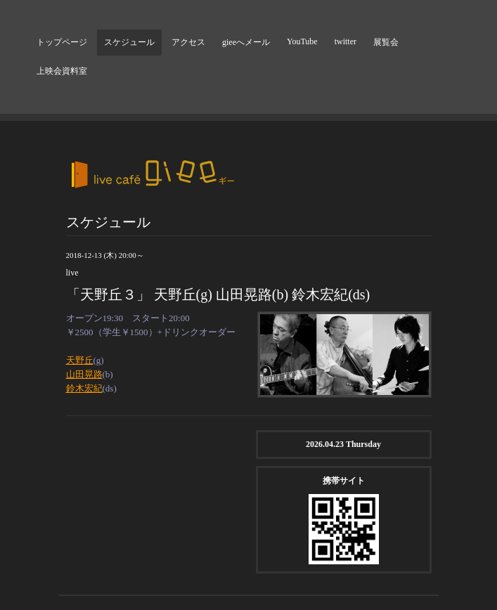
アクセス (188, 42)
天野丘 (79, 360)
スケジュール (129, 42)
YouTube (302, 41)
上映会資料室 (62, 71)
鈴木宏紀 (84, 388)
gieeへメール (246, 42)
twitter (345, 41)
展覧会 (386, 42)
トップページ (62, 42)
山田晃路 (84, 374)
